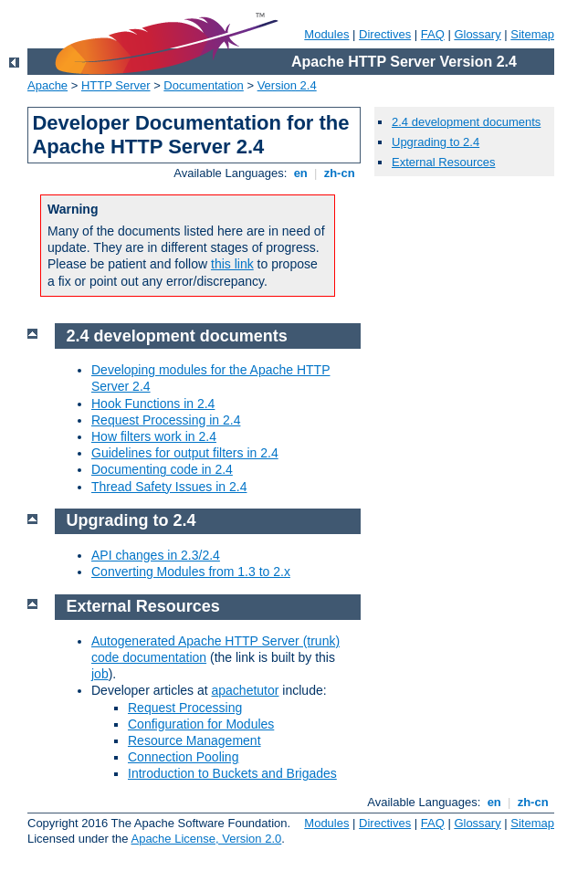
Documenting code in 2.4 (162, 469)
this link (232, 264)
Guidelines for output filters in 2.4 (184, 453)
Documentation (203, 85)
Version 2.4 (287, 85)
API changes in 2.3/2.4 (155, 555)
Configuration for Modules (201, 724)
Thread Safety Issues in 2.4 (169, 486)
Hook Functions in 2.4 (153, 403)
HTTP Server (116, 85)
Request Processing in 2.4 (165, 420)
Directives (385, 34)
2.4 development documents (466, 122)
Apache (47, 85)
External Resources (443, 162)
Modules (326, 34)
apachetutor (245, 690)
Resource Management (194, 740)
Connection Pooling (183, 757)
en (300, 173)
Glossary (477, 34)
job (100, 673)
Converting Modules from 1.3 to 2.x (190, 571)
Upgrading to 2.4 (435, 142)
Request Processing (185, 707)
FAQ (433, 34)
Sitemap (532, 34)
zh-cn (339, 173)
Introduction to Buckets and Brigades (232, 773)
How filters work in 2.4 (153, 436)
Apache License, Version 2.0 (206, 838)
